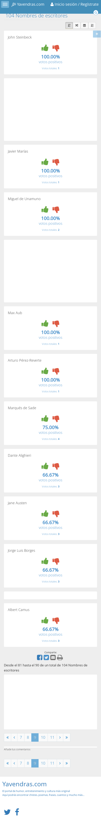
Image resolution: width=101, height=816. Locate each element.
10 (43, 737)
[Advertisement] (50, 109)
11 (52, 737)
